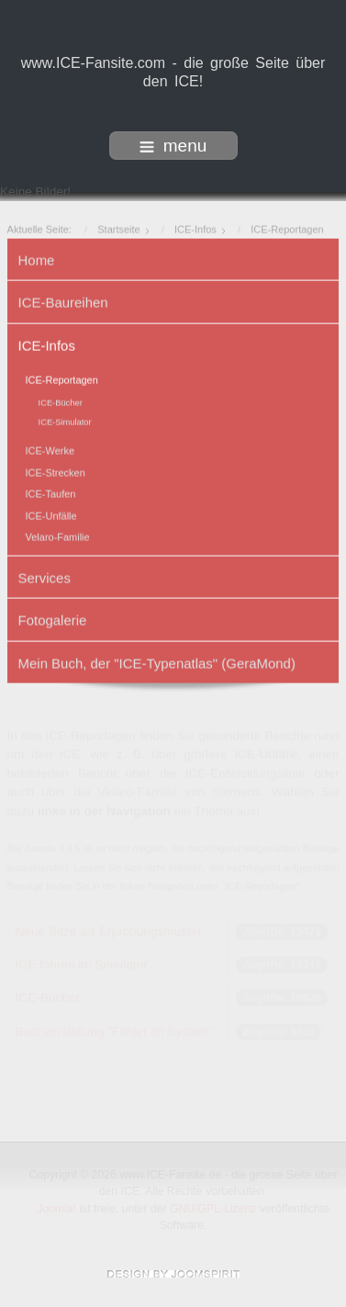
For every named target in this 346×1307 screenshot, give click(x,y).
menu (173, 145)
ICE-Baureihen (63, 302)
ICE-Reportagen (62, 378)
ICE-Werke (50, 450)
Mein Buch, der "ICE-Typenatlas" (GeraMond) (157, 662)
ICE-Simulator (65, 421)
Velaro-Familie (58, 536)
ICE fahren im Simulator (82, 964)
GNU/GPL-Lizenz (214, 1208)
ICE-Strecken (55, 471)
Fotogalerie (52, 619)
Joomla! (57, 1208)
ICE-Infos (46, 344)
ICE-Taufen (51, 493)
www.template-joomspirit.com (173, 1274)
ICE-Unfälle (51, 514)
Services (44, 576)
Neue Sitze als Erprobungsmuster (109, 931)
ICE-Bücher (61, 402)
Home (36, 258)
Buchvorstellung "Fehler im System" (115, 1031)
